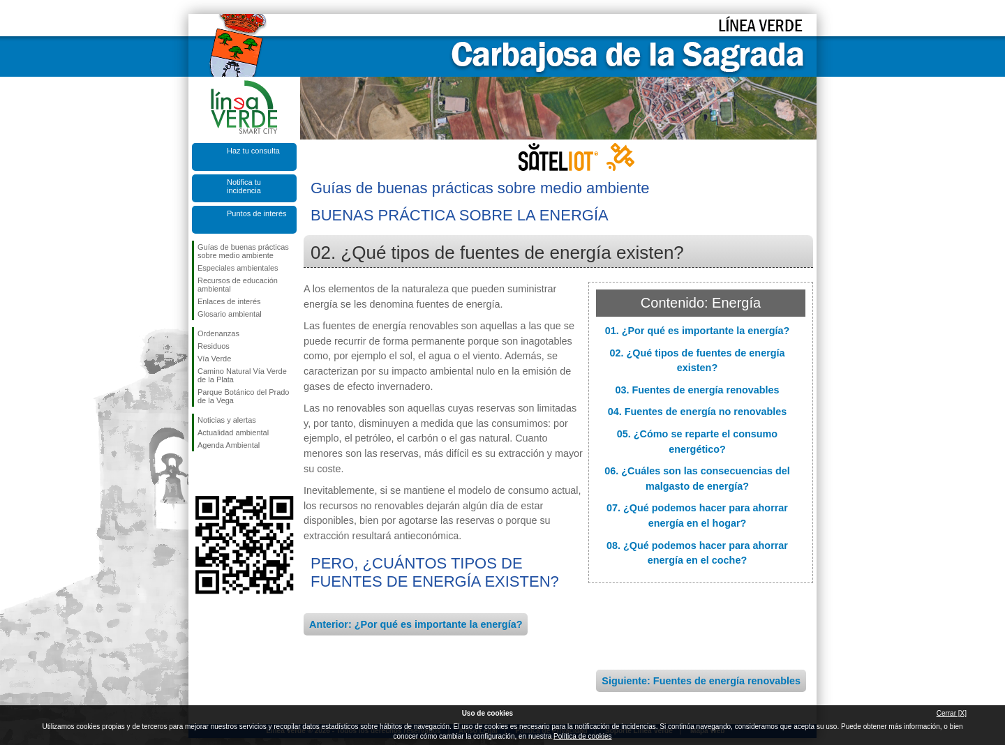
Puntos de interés (257, 213)
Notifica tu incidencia (244, 186)
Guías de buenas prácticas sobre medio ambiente (243, 251)
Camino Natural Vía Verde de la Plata (242, 375)
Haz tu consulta (253, 150)
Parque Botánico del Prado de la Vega (243, 396)
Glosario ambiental (230, 314)
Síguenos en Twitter (223, 473)
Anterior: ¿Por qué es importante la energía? (415, 624)
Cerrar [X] (952, 713)
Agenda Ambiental (229, 445)
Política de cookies (582, 736)
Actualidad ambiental (233, 432)
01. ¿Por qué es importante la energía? (697, 330)
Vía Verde (214, 358)
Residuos (214, 346)
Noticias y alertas (227, 420)
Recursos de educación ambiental (238, 284)
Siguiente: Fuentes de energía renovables (701, 680)
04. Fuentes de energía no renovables (697, 411)
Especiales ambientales (238, 268)
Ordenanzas (218, 333)
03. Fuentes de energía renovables (697, 390)
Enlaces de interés (229, 301)
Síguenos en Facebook (200, 473)
